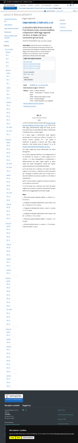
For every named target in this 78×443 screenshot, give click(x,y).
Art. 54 (8, 324)
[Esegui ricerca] (74, 10)
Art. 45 (8, 287)
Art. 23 (8, 171)
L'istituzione (23, 5)
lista (41, 8)
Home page (22, 8)
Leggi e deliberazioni (46, 5)
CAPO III (8, 102)
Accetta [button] (12, 437)
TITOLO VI (8, 329)
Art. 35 (8, 233)
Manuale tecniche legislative (66, 30)
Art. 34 (8, 229)
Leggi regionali (8, 25)
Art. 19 (8, 149)
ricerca (37, 8)
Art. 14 (8, 116)
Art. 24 (8, 178)
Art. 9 (8, 94)
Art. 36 (8, 236)
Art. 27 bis (9, 193)
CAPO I (8, 73)
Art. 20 (8, 152)
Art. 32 (8, 214)
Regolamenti (7, 32)
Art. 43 (8, 273)
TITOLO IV (8, 223)
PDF (29, 74)
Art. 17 (8, 134)
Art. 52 (8, 316)
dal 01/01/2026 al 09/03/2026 (31, 64)
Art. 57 (8, 349)
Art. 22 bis (9, 163)
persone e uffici (49, 11)
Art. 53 (8, 320)
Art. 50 (8, 306)
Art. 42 (8, 265)
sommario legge (47, 8)
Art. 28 (8, 196)
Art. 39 (8, 251)
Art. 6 (8, 79)
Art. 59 (8, 357)
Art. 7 (8, 83)
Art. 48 (8, 298)
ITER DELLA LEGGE (29, 106)
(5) (38, 120)
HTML (25, 74)
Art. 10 (8, 98)
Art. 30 (8, 207)
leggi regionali (30, 8)
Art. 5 (8, 76)
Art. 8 (8, 90)
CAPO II (8, 88)
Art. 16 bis (9, 127)
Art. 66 (8, 386)
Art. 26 (8, 185)
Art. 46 (8, 291)
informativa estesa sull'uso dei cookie (64, 433)
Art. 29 (8, 200)
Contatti (6, 41)
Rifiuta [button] (18, 437)
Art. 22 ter (9, 167)
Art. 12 (8, 109)
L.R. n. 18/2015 (9, 49)
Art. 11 (8, 105)
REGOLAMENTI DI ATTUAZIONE (33, 103)
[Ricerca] (64, 11)
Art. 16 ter (9, 131)
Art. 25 (8, 182)
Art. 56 (8, 342)
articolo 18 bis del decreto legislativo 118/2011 (36, 147)
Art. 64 (8, 378)
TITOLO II (8, 70)
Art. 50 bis (9, 309)
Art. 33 (8, 218)
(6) (40, 120)
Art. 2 (7, 58)
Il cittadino (56, 5)
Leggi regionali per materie (11, 28)
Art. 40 (8, 254)
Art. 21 (8, 156)
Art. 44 (8, 284)
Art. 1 (7, 55)
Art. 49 (8, 302)
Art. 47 (8, 295)
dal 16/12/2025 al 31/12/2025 (31, 66)
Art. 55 (8, 335)
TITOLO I (8, 52)
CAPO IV (8, 270)
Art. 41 (8, 262)
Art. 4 (7, 66)
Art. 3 (7, 62)
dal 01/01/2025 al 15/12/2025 (31, 68)
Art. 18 (8, 145)
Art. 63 (8, 371)
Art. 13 (8, 112)
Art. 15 (8, 120)
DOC (32, 74)
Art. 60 (8, 360)
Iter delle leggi (63, 23)
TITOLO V (8, 278)
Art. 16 (8, 123)
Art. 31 (8, 211)
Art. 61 (8, 364)
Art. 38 (8, 247)
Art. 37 (8, 240)
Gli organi (30, 5)
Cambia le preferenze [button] (28, 437)
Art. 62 (8, 368)
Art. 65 (8, 382)
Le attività (37, 5)
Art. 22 (8, 160)
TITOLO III (8, 139)
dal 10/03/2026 (27, 62)
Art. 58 (8, 353)
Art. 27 (8, 189)
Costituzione (62, 27)
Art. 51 (8, 313)
